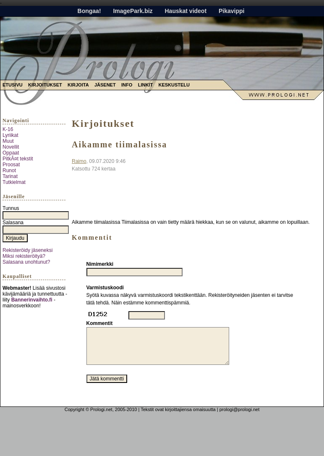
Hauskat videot (185, 11)
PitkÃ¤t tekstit (18, 159)
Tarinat (10, 176)
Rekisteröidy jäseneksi (27, 250)
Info (126, 84)
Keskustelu (174, 84)
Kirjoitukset (45, 84)
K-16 (8, 129)
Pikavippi (231, 11)
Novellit (11, 147)
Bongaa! (89, 11)
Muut (8, 141)
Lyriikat (10, 135)
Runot (9, 170)
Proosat (11, 165)
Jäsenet (105, 84)
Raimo (79, 161)
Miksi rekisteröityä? (24, 256)
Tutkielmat (14, 182)
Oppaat (11, 153)
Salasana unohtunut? (26, 262)
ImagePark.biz (132, 11)
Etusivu (13, 84)
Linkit (145, 84)
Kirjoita (78, 84)
